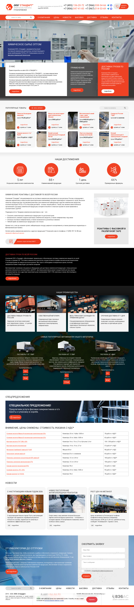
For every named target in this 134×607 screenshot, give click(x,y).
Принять (92, 599)
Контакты (117, 17)
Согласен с (99, 571)
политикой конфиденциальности (102, 571)
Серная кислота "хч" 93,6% (24, 134)
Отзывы (104, 17)
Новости (67, 17)
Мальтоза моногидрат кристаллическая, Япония (56, 115)
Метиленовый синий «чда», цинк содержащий (87, 115)
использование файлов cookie (54, 600)
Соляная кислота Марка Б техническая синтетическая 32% (26, 437)
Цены (56, 17)
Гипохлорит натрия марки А (16, 454)
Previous (7, 508)
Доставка (92, 17)
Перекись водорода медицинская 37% (20, 462)
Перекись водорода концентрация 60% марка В (23, 458)
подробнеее (12, 278)
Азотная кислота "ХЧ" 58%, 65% (17, 441)
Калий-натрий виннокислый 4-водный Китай (56, 134)
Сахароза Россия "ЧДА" (117, 114)
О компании (44, 17)
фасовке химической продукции (19, 55)
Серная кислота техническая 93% (18, 466)
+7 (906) (74, 8)
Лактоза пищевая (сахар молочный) (86, 134)
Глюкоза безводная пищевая (24, 114)
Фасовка (79, 17)
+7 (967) (95, 8)
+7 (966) (95, 5)
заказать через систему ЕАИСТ (26, 241)
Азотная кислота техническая (16, 446)
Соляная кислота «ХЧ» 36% (16, 470)
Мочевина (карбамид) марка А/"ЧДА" (19, 450)
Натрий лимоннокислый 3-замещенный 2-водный (119, 134)
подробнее (15, 91)
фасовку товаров (26, 559)
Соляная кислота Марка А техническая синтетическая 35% (26, 433)
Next (127, 508)
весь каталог (38, 108)
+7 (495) (74, 5)
